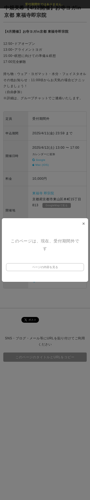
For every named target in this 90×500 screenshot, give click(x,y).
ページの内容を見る (45, 267)
